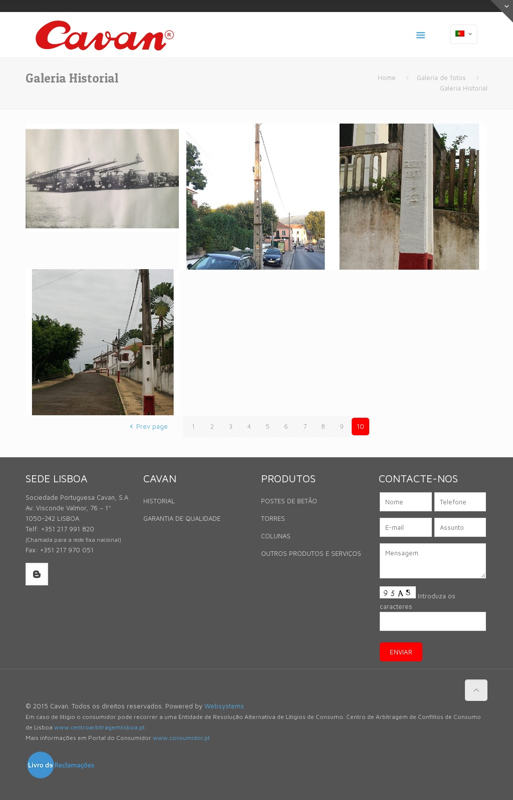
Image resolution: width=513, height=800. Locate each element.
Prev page (147, 426)
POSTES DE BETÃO (289, 501)
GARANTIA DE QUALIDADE (181, 518)
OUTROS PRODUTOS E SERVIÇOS (311, 553)
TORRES (273, 518)
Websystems (224, 706)
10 (360, 426)
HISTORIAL (159, 501)
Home (387, 78)
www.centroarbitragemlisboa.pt (99, 727)
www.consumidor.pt (181, 737)
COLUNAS (276, 536)
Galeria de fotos (441, 78)
